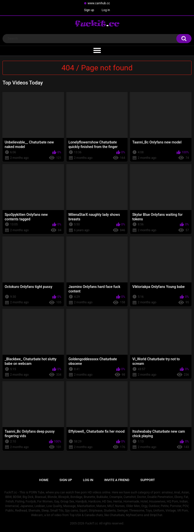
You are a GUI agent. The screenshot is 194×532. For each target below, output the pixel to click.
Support (147, 480)
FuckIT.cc (91, 523)
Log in (106, 10)
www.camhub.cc (99, 3)
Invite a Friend (116, 480)
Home (43, 480)
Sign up (89, 10)
